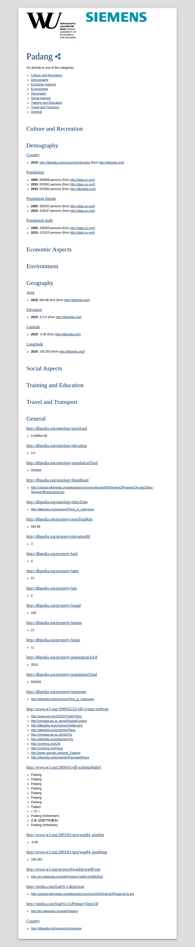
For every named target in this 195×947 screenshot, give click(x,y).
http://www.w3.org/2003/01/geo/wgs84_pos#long (66, 852)
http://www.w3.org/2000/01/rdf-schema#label (63, 767)
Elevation (34, 309)
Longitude (34, 344)
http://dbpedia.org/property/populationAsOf (62, 657)
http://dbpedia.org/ (111, 162)
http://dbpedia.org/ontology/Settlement (57, 725)
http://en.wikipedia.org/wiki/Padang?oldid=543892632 (67, 877)
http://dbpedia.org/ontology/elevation (56, 445)
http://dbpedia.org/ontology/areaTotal (56, 428)
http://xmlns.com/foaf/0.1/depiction (55, 886)
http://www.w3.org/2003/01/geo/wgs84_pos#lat (65, 835)
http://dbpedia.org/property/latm (52, 571)
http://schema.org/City (46, 744)
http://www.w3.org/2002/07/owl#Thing (56, 716)
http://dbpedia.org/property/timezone (56, 692)
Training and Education (46, 103)
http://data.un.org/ (82, 180)
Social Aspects (41, 98)
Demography (39, 80)
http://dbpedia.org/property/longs (53, 640)
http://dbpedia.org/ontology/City (52, 739)
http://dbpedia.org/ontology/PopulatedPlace (60, 757)
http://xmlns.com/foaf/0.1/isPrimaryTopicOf (62, 904)
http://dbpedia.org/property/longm (54, 623)
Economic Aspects (43, 84)
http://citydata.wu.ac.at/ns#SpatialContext (59, 721)
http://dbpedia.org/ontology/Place (53, 730)
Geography (38, 93)
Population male (39, 220)
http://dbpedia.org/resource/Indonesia (64, 162)
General (36, 112)
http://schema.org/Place (47, 748)
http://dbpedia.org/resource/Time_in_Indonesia (62, 509)
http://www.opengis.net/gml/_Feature (55, 753)
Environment (39, 89)
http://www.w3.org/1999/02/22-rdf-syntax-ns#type (67, 709)
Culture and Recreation (46, 75)
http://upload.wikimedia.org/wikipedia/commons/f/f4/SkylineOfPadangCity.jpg (82, 894)
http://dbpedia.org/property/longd (53, 605)
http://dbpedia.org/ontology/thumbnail (57, 480)
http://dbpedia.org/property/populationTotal (61, 674)
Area (30, 292)
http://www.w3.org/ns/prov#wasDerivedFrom (63, 869)
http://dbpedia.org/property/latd (51, 554)
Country (33, 155)
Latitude (33, 327)
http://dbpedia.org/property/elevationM (58, 536)
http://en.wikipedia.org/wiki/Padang (54, 911)
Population (35, 172)
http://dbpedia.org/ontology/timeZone (57, 502)
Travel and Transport (45, 107)
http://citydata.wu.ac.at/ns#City (51, 734)
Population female (41, 198)
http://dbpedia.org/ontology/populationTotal (62, 463)
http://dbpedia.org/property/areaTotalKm (59, 519)
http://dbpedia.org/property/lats (51, 588)
